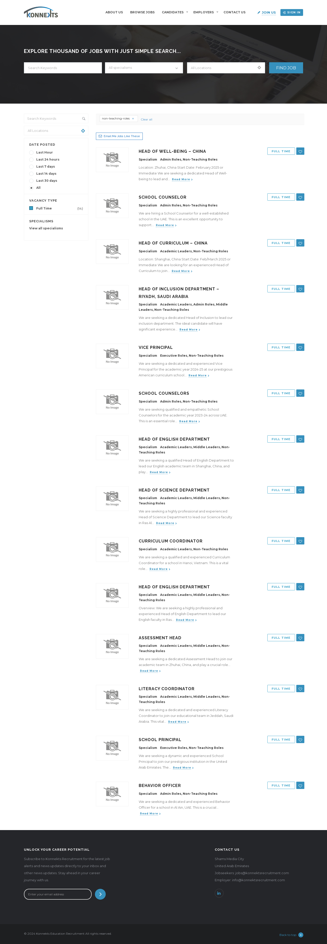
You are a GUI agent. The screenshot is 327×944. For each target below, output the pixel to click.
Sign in (292, 12)
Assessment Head (160, 637)
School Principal (160, 739)
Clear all (146, 119)
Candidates (173, 12)
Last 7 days (45, 166)
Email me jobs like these (122, 136)
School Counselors (164, 393)
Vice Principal (156, 347)
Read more (181, 179)
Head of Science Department (174, 490)
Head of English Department (174, 439)
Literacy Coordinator (167, 688)
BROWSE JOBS (142, 12)
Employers (203, 12)
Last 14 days (46, 173)
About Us (114, 12)
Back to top (291, 934)
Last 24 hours (47, 159)
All (38, 188)
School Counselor (163, 197)
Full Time (60, 208)
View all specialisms (46, 228)
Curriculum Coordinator (171, 541)
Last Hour (44, 152)
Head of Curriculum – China (173, 243)
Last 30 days (46, 180)
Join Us (269, 12)
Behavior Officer (160, 785)
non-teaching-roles (118, 118)
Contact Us (234, 12)
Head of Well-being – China (172, 151)
